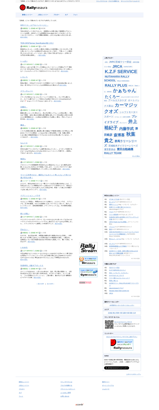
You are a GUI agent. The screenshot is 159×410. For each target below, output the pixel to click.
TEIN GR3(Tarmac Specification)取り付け (37, 43)
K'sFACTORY (128, 66)
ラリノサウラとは (101, 1)
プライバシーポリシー (67, 389)
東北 (114, 313)
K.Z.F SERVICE (27, 64)
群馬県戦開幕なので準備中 (118, 246)
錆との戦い (24, 214)
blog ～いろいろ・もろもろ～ (119, 273)
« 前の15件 (40, 284)
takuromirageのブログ (116, 288)
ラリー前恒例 (113, 214)
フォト (75, 15)
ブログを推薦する (113, 1)
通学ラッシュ (113, 204)
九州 (134, 313)
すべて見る (136, 156)
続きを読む (24, 37)
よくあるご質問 (65, 393)
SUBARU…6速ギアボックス (31, 265)
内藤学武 (126, 129)
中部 (121, 313)
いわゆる (24, 247)
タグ (66, 15)
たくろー (25, 181)
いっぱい (24, 61)
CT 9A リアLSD (114, 199)
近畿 (124, 313)
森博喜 (119, 135)
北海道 (33, 28)
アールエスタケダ (117, 100)
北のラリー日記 (114, 267)
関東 (117, 313)
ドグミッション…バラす (30, 196)
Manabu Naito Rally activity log (119, 291)
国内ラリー (105, 382)
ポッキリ (112, 243)
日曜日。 (24, 107)
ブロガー (56, 15)
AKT (37, 28)
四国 (130, 313)
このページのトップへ (133, 374)
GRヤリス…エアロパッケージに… (34, 25)
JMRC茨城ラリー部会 (120, 62)
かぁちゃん (124, 90)
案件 (110, 229)
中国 (127, 313)
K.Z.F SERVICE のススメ (117, 270)
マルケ (111, 212)
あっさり (112, 202)
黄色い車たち (113, 280)
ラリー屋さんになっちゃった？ (119, 278)
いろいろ (24, 77)
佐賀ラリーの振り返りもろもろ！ (120, 207)
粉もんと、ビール (115, 239)
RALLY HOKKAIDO (123, 81)
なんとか (24, 143)
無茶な (23, 159)
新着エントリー (27, 15)
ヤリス (38, 181)
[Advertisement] (88, 56)
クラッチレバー (26, 91)
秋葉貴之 (25, 28)
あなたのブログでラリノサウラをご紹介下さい (121, 337)
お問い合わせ (64, 396)
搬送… (23, 125)
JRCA (117, 66)
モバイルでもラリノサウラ (123, 322)
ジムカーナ (136, 1)
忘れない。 (24, 229)
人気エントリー (43, 15)
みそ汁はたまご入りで (116, 275)
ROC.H (131, 85)
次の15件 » (50, 284)
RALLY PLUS (116, 85)
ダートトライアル (126, 1)
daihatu (109, 91)
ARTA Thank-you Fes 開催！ (118, 222)
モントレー (123, 122)
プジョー (112, 227)
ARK (106, 62)
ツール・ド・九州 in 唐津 (122, 117)
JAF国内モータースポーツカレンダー (122, 305)
